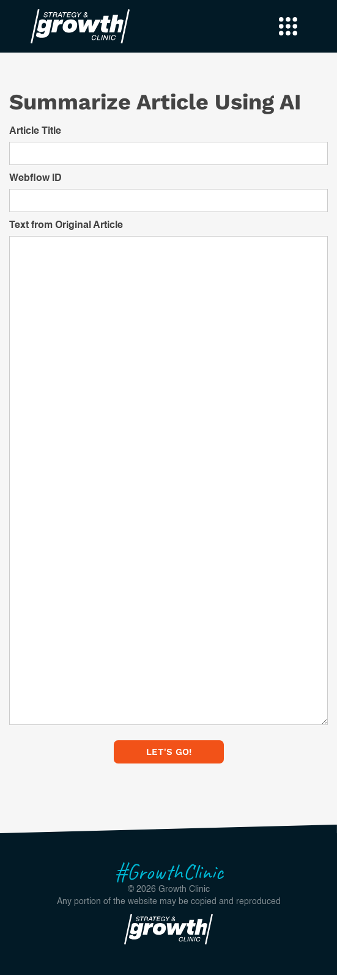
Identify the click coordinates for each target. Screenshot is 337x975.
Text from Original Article (66, 225)
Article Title (35, 131)
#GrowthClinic (168, 872)
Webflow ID (35, 178)
